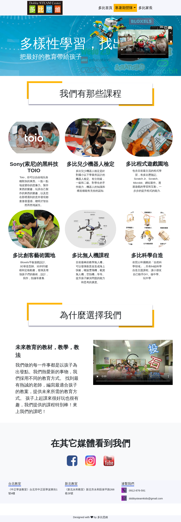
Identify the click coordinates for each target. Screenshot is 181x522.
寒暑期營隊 (124, 8)
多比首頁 (105, 8)
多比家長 (145, 8)
